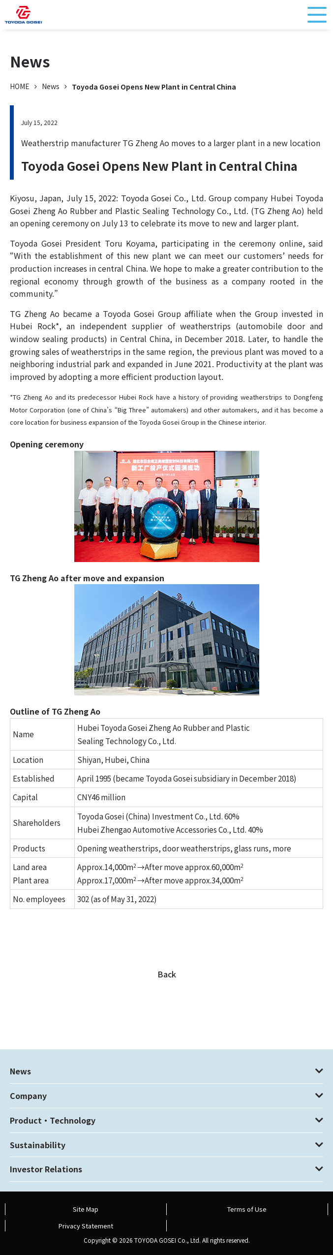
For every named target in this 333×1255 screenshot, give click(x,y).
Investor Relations (46, 1169)
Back (166, 974)
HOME (20, 86)
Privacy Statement (86, 1225)
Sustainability (37, 1145)
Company (28, 1095)
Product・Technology (52, 1120)
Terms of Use (247, 1209)
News (51, 86)
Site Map (85, 1209)
